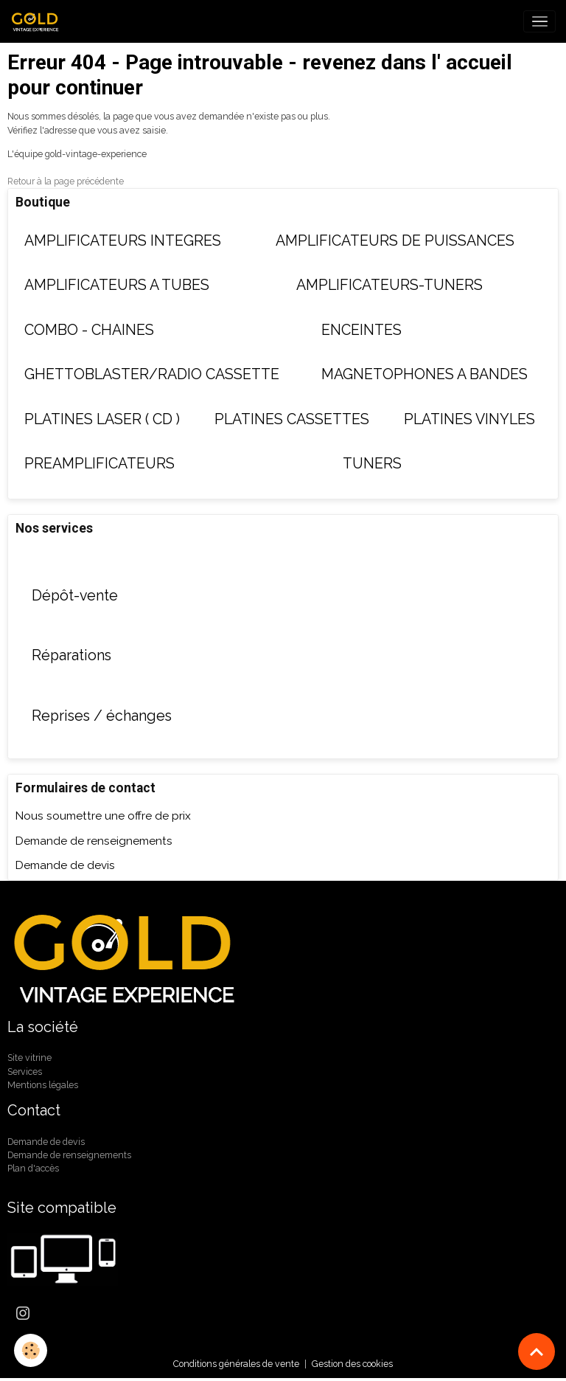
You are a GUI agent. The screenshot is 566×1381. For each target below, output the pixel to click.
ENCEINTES (361, 330)
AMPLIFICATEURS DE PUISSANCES (395, 240)
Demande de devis (65, 865)
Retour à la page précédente (65, 181)
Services (24, 1071)
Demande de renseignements (93, 841)
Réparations (71, 655)
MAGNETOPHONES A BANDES (424, 374)
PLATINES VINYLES (469, 419)
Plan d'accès (33, 1168)
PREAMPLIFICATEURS (99, 463)
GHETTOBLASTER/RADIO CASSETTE (151, 374)
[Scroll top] (536, 1351)
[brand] (39, 21)
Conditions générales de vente (236, 1363)
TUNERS (372, 463)
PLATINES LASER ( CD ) (102, 419)
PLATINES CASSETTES (291, 419)
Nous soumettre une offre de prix (103, 816)
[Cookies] (31, 1350)
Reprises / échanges (102, 715)
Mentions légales (42, 1084)
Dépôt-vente (75, 595)
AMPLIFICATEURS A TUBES (116, 285)
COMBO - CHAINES (89, 330)
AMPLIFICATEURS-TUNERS (389, 285)
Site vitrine (29, 1057)
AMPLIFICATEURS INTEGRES (122, 240)
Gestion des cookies (352, 1363)
